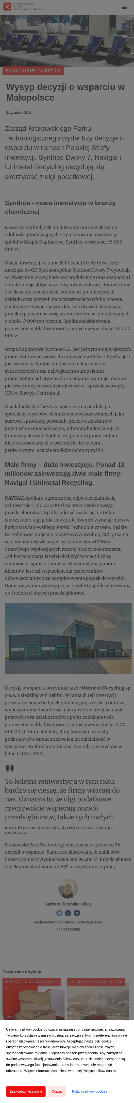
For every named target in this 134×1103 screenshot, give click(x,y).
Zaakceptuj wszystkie (26, 1091)
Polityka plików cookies (89, 1091)
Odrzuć (57, 1091)
